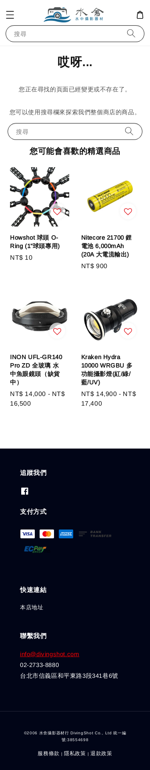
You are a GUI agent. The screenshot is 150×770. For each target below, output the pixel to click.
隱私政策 (75, 753)
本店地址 (31, 607)
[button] (10, 15)
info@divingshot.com (49, 654)
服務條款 (49, 753)
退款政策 (101, 753)
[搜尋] (131, 33)
